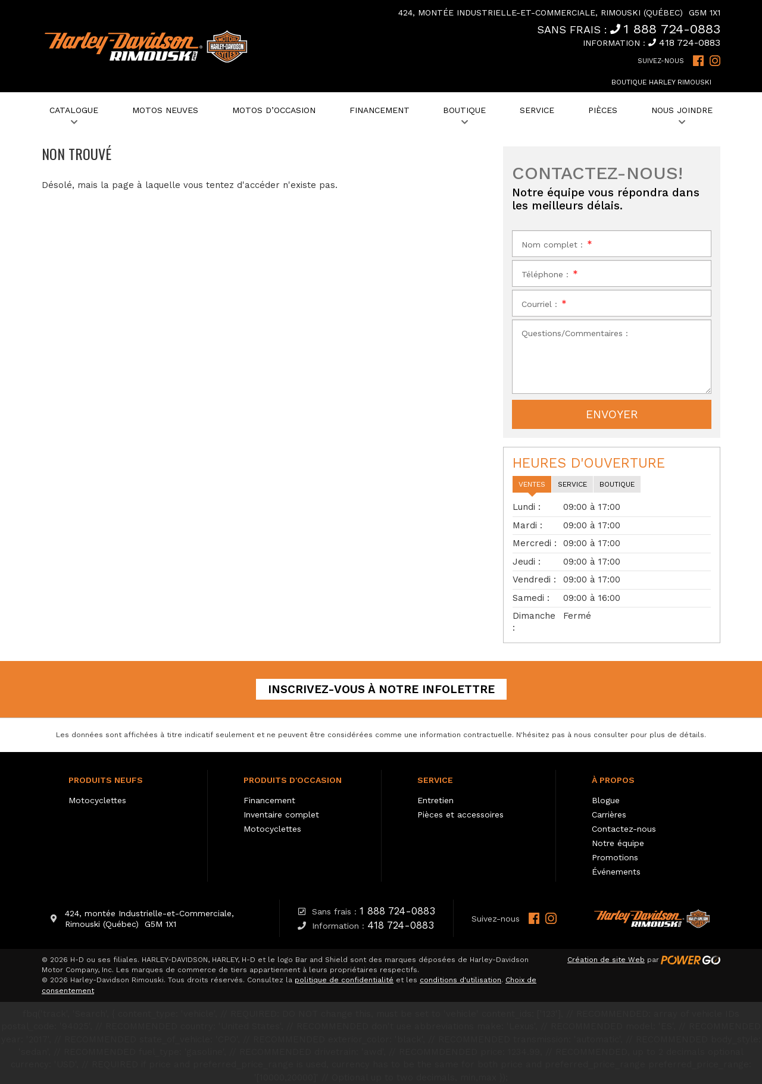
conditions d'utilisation (460, 980)
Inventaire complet (281, 814)
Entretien (435, 800)
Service (435, 780)
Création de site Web (606, 959)
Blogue (606, 800)
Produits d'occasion (292, 780)
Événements (616, 871)
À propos (613, 780)
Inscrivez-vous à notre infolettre (381, 689)
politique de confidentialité (344, 980)
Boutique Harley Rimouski (661, 82)
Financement (269, 800)
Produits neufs (105, 780)
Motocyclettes (97, 800)
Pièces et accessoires (460, 814)
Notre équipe (618, 843)
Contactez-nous (624, 829)
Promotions (615, 857)
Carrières (609, 814)
